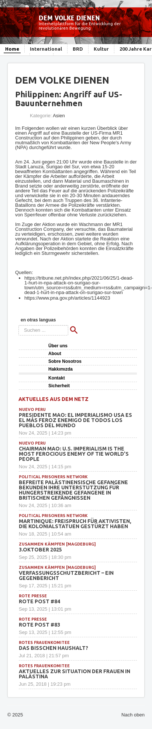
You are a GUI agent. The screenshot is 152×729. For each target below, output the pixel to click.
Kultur (101, 48)
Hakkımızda (60, 369)
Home (12, 48)
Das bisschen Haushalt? (53, 648)
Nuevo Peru (32, 409)
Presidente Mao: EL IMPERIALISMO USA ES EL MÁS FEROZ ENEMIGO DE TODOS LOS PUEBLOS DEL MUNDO (75, 420)
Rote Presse (33, 596)
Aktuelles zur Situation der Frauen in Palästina (74, 673)
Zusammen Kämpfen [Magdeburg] (57, 544)
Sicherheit (59, 385)
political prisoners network (53, 477)
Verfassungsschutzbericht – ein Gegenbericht (66, 575)
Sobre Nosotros (65, 361)
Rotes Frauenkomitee (44, 642)
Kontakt (56, 378)
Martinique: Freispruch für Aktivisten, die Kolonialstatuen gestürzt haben (75, 523)
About (54, 353)
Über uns (58, 345)
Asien (59, 115)
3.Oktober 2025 (40, 550)
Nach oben (133, 715)
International (46, 48)
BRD (78, 48)
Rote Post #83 (39, 625)
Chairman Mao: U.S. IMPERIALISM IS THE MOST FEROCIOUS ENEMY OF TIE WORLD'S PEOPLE (74, 454)
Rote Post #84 (39, 601)
